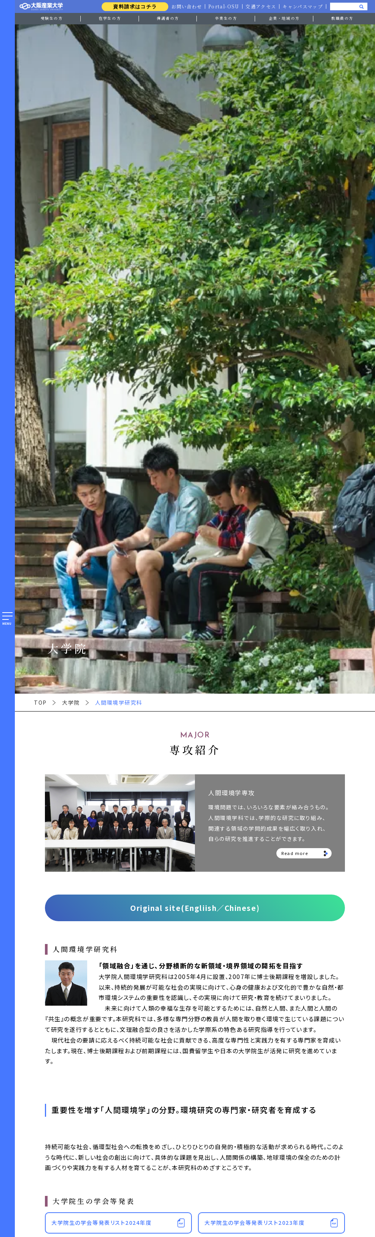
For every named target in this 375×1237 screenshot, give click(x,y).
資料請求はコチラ (132, 7)
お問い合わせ (184, 6)
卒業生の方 (226, 18)
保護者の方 (168, 18)
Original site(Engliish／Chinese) (195, 908)
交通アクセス (260, 6)
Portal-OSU (222, 6)
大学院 (71, 702)
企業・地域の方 (284, 18)
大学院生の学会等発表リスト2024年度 (101, 1222)
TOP (40, 702)
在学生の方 (110, 18)
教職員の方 (342, 18)
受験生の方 (52, 18)
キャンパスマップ (302, 6)
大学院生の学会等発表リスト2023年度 (254, 1222)
